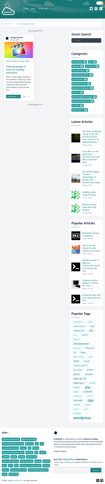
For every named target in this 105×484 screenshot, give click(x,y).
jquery (77, 374)
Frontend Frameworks (82, 75)
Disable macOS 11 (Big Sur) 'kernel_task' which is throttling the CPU (91, 265)
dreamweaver (81, 343)
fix (75, 352)
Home (25, 8)
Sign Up (96, 470)
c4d (92, 326)
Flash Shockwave (80, 71)
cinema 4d (79, 330)
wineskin (77, 413)
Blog (33, 8)
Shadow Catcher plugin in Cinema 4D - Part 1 (90, 283)
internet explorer (81, 365)
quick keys (78, 396)
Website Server (79, 110)
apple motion (79, 326)
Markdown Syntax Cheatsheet (90, 234)
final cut (90, 348)
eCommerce (92, 66)
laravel (88, 374)
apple (90, 322)
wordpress (82, 418)
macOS (92, 383)
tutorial (77, 404)
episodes (77, 348)
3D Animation (79, 62)
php (87, 387)
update (76, 409)
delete (85, 335)
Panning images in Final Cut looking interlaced (16, 69)
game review (78, 357)
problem (88, 391)
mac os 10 (80, 378)
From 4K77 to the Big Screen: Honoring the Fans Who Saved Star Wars (91, 157)
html (76, 361)
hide (90, 357)
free (83, 352)
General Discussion (81, 84)
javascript (78, 370)
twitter (87, 405)
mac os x (79, 383)
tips (90, 400)
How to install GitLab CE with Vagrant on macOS (91, 248)
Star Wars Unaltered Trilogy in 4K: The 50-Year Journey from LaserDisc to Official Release (91, 136)
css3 (75, 335)
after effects (78, 322)
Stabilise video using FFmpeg (89, 193)
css (91, 330)
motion (77, 387)
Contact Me (42, 8)
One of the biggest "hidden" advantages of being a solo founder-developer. (91, 177)
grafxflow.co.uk (17, 480)
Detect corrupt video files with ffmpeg (89, 207)
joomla (90, 370)
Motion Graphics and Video (18, 61)
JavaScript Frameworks (82, 88)
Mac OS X (77, 92)
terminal (78, 400)
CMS (92, 62)
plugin (76, 392)
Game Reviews (79, 79)
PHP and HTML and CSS (82, 101)
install (86, 361)
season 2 (90, 396)
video (86, 409)
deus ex (77, 339)
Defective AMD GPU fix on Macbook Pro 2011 (91, 298)
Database (77, 66)
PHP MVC (77, 105)
